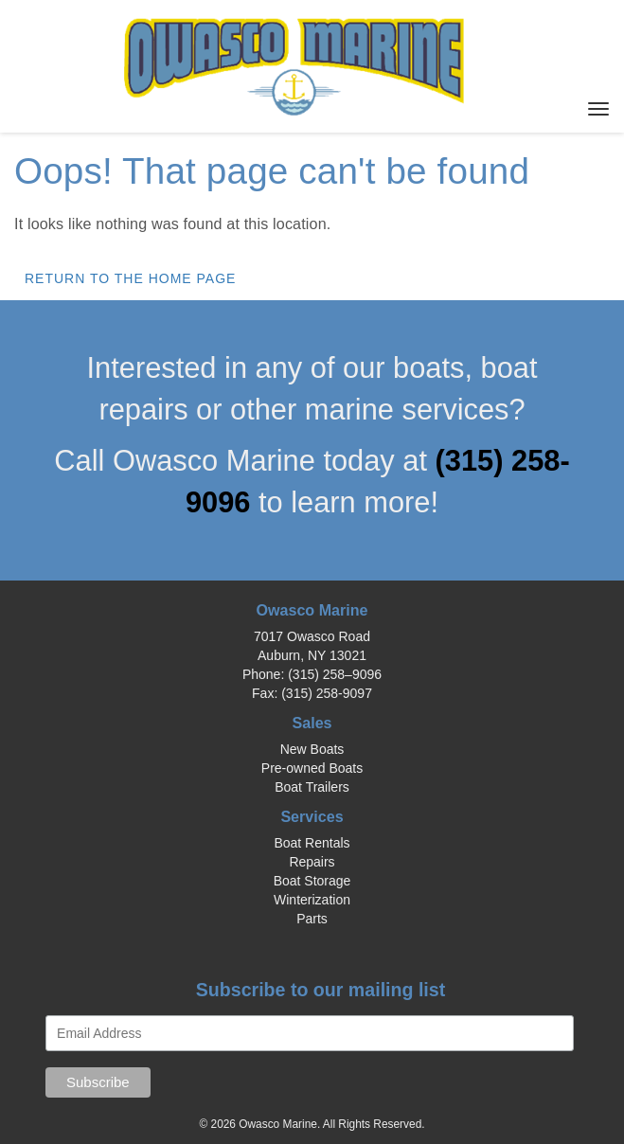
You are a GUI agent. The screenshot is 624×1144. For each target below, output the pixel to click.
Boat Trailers (312, 787)
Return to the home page (130, 278)
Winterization (312, 899)
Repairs (311, 861)
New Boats (312, 749)
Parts (312, 918)
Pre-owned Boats (312, 768)
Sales (311, 722)
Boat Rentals (311, 842)
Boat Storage (312, 880)
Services (311, 816)
